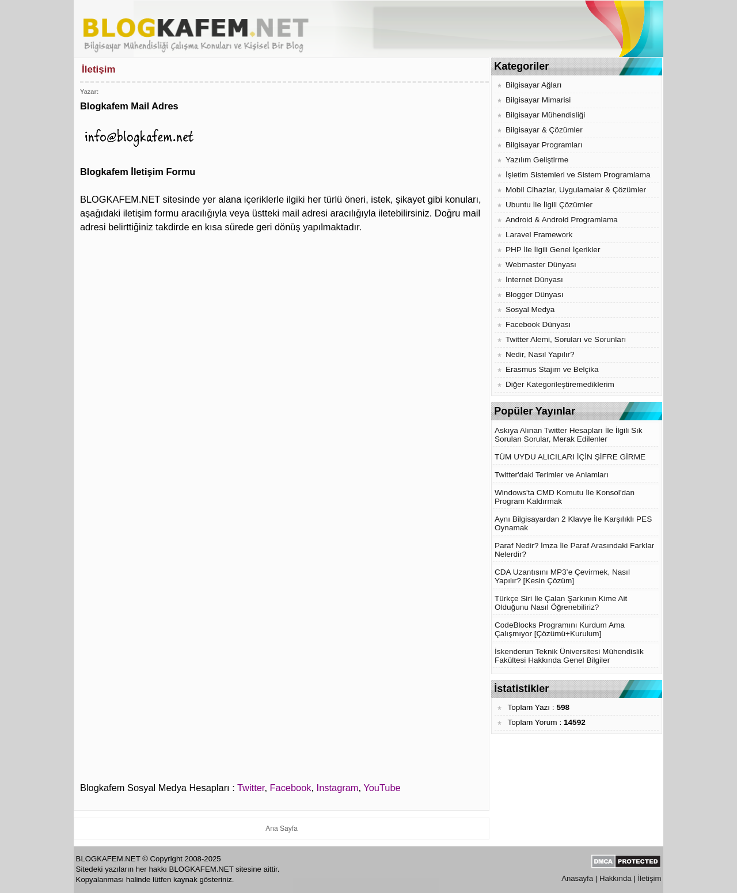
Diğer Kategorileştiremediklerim (560, 384)
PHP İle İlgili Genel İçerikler (553, 249)
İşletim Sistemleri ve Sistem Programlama (578, 174)
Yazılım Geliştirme (537, 159)
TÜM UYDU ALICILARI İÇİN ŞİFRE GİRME (570, 457)
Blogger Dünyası (535, 294)
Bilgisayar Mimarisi (538, 100)
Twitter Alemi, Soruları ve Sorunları (566, 339)
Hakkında (615, 878)
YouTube (381, 787)
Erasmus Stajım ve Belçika (552, 369)
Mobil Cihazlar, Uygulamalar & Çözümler (576, 189)
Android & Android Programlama (562, 219)
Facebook (290, 787)
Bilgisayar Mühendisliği (545, 115)
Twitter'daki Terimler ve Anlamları (552, 474)
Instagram (338, 787)
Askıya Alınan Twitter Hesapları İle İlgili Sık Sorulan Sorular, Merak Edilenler (569, 434)
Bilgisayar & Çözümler (544, 130)
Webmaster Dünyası (541, 264)
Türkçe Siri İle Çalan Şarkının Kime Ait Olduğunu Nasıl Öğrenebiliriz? (561, 602)
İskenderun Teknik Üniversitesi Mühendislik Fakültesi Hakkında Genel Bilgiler (569, 655)
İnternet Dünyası (534, 279)
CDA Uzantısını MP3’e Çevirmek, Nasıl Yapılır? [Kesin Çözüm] (562, 576)
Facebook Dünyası (538, 324)
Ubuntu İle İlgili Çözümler (549, 204)
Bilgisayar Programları (544, 144)
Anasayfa (577, 878)
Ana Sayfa (281, 828)
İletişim (649, 878)
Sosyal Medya (530, 309)
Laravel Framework (539, 234)
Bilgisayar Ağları (533, 85)
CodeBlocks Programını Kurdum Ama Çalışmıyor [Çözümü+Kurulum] (560, 629)
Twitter (250, 787)
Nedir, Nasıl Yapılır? (540, 354)
